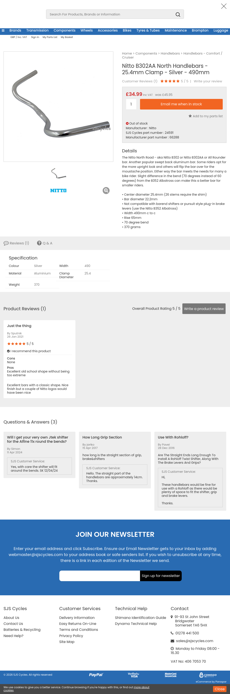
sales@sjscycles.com (194, 640)
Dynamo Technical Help (136, 623)
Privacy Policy (71, 635)
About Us (11, 617)
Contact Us (13, 623)
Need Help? (13, 635)
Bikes (127, 30)
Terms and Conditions (78, 629)
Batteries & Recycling (22, 629)
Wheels (86, 30)
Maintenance (176, 30)
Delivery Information (77, 617)
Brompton (200, 30)
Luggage (221, 30)
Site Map (67, 641)
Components (64, 30)
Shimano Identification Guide (140, 617)
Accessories (108, 30)
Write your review (208, 81)
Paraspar (220, 681)
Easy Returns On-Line (77, 623)
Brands (15, 30)
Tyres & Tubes (148, 30)
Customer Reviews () (140, 81)
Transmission (37, 30)
